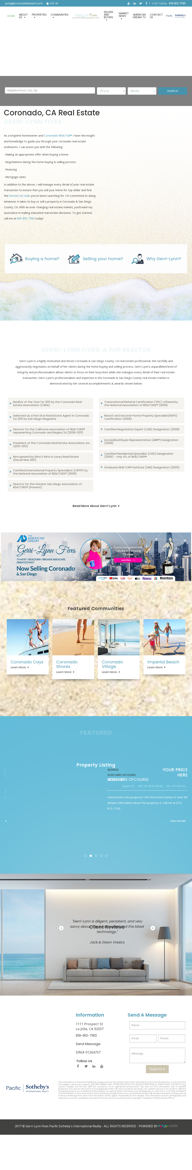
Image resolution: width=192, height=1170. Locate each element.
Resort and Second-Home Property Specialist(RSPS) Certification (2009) (140, 444)
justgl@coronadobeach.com (24, 3)
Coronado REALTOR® (58, 142)
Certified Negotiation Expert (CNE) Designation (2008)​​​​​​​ (142, 456)
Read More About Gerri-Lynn (94, 533)
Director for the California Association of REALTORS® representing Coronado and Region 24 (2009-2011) (49, 457)
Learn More (18, 696)
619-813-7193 (25, 225)
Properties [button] (39, 15)
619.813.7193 (177, 3)
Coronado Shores (66, 692)
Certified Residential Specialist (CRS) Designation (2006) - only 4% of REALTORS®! (138, 482)
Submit (157, 1104)
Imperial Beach (163, 690)
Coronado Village (112, 692)
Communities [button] (59, 15)
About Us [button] (23, 16)
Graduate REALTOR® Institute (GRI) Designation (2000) (142, 494)
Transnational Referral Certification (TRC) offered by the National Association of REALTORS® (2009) (141, 430)
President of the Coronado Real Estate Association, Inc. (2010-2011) (51, 471)
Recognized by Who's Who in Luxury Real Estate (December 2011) (46, 485)
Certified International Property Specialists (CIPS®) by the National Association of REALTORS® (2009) (50, 498)
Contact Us (156, 16)
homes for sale (19, 203)
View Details (166, 856)
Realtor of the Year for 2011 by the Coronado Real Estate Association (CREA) (47, 430)
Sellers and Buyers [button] (108, 15)
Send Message (88, 1079)
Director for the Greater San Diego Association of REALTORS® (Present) (47, 512)
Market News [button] (124, 15)
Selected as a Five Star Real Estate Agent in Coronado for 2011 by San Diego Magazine (51, 444)
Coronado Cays (27, 690)
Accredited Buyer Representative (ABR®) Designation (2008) (141, 468)
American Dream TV (139, 16)
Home (11, 16)
